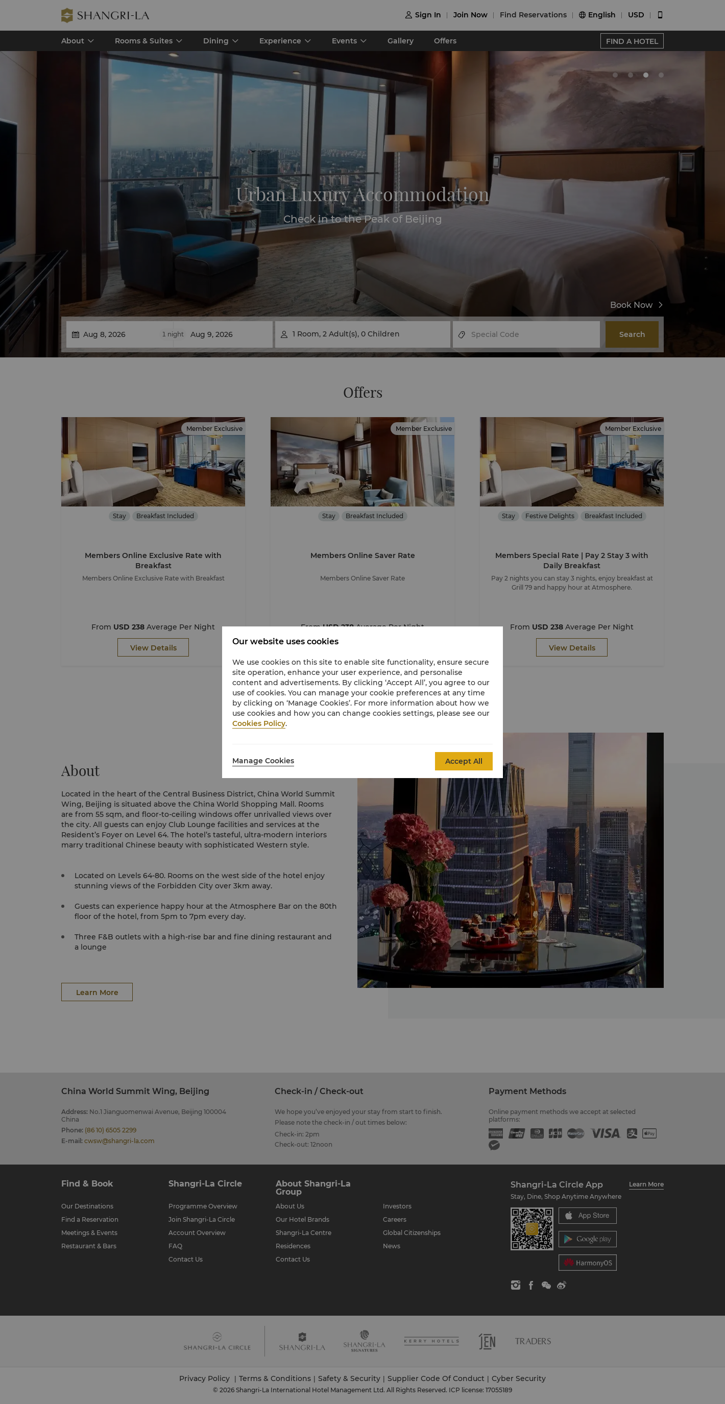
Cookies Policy (258, 723)
